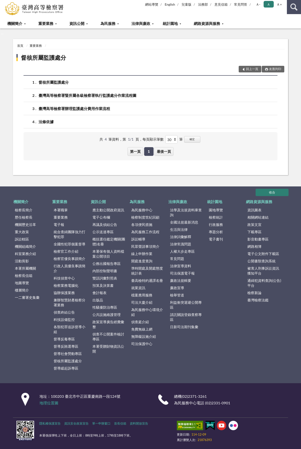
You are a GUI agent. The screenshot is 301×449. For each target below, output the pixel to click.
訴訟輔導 (138, 239)
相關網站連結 (258, 217)
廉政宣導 (177, 288)
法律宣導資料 (180, 266)
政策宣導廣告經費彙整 (108, 324)
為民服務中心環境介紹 (147, 312)
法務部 (203, 4)
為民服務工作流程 (145, 232)
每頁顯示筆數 (153, 139)
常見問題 (177, 258)
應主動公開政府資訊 (108, 210)
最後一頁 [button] (164, 151)
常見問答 (240, 4)
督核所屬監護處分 (43, 57)
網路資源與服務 (207, 23)
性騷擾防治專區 (104, 307)
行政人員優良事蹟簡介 (69, 268)
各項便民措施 (141, 224)
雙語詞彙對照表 (104, 278)
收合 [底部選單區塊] (272, 192)
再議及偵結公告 (104, 224)
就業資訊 (138, 288)
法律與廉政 (140, 23)
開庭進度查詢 (141, 261)
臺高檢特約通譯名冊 (147, 280)
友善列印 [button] (275, 69)
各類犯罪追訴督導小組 (69, 329)
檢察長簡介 (23, 210)
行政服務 (216, 224)
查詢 (294, 7)
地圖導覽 (22, 283)
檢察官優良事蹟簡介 (69, 258)
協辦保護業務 (64, 293)
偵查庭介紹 (140, 322)
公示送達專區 (103, 232)
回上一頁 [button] (252, 69)
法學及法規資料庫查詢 (186, 212)
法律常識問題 (180, 244)
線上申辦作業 (141, 254)
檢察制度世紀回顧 (145, 217)
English (170, 4)
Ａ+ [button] (279, 4)
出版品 (97, 300)
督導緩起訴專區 (66, 368)
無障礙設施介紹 (143, 336)
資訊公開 (76, 23)
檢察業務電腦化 (66, 285)
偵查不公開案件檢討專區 (108, 336)
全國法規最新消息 (184, 222)
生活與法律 (179, 229)
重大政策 (22, 232)
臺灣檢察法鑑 (258, 300)
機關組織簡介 (25, 246)
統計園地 (170, 23)
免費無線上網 (141, 329)
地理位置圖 (49, 403)
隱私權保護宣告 (50, 423)
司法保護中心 (141, 344)
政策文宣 (254, 224)
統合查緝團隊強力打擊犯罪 (69, 234)
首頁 (20, 45)
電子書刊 (216, 239)
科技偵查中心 (64, 278)
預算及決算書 (103, 285)
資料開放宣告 (139, 423)
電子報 (59, 224)
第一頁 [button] (135, 151)
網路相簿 (254, 246)
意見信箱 (221, 4)
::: (4, 3)
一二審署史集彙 (27, 297)
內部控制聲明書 (104, 271)
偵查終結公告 (64, 312)
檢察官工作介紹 (66, 251)
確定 (192, 139)
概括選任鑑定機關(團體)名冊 (108, 241)
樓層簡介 (22, 290)
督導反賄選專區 (66, 346)
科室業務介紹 (25, 254)
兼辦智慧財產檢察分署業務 (69, 302)
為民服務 (107, 23)
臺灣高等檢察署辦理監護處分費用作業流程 (74, 108)
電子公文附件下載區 (263, 254)
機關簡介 (14, 23)
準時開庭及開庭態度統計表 (147, 270)
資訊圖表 (254, 210)
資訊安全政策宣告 (76, 423)
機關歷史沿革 (25, 224)
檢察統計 (216, 217)
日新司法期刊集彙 (184, 327)
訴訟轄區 (22, 239)
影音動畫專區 (258, 239)
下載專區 (254, 232)
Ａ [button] (268, 4)
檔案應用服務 (141, 295)
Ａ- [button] (258, 4)
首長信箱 (120, 423)
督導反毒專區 (64, 339)
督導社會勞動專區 (68, 353)
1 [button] (149, 151)
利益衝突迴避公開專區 (186, 304)
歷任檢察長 (23, 217)
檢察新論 (254, 293)
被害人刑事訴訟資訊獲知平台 (263, 270)
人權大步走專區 (182, 251)
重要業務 (45, 23)
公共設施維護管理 (106, 314)
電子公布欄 (101, 217)
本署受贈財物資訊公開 (108, 348)
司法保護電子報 (182, 273)
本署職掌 (61, 210)
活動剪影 (22, 261)
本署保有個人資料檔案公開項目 (108, 253)
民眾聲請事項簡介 (145, 246)
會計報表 (99, 293)
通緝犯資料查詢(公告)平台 (264, 283)
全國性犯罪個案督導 (69, 244)
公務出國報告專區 (106, 263)
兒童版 (186, 4)
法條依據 (46, 121)
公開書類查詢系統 (261, 261)
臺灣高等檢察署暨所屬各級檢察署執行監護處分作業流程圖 (87, 95)
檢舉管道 (177, 295)
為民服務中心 (141, 210)
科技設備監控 (64, 319)
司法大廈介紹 (141, 302)
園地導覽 (216, 210)
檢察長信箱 (23, 275)
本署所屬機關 (25, 268)
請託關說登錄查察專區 (186, 317)
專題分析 (216, 232)
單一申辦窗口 (101, 423)
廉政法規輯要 (180, 280)
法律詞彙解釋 (180, 237)
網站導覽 (151, 4)
